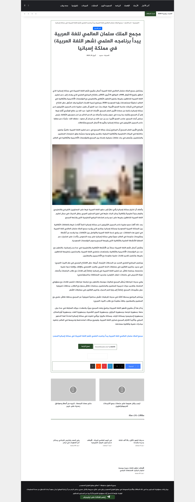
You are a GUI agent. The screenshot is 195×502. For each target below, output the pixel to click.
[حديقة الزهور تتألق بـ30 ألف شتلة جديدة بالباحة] (130, 430)
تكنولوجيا (75, 6)
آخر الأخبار (145, 6)
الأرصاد (135, 6)
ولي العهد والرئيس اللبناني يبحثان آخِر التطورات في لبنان (66, 441)
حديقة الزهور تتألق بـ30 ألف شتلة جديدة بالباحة (131, 441)
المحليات (94, 6)
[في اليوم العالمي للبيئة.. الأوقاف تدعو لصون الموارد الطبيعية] (97, 430)
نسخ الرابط (85, 346)
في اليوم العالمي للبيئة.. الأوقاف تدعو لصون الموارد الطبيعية (99, 441)
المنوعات (84, 6)
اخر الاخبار (127, 23)
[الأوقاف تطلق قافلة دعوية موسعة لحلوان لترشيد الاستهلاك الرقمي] (130, 458)
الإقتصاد (127, 6)
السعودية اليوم (106, 6)
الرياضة (118, 6)
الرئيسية (136, 23)
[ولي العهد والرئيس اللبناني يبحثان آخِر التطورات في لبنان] (65, 430)
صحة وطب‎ (64, 6)
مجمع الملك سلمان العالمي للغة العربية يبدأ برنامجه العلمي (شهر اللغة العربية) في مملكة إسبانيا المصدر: (98, 336)
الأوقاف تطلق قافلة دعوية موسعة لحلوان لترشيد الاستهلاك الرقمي (131, 469)
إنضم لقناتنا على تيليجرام (96, 497)
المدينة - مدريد (104, 55)
